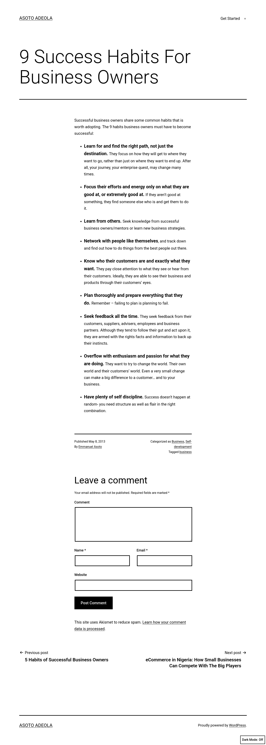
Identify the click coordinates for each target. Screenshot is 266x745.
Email (142, 550)
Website (80, 575)
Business (178, 441)
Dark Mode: (252, 739)
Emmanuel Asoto (90, 447)
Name (80, 550)
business (185, 452)
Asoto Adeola (36, 18)
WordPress (237, 725)
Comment (82, 502)
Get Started (230, 18)
